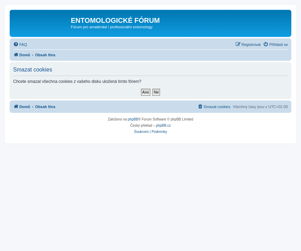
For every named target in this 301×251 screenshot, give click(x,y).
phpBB (133, 119)
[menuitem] (20, 44)
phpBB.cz (163, 125)
